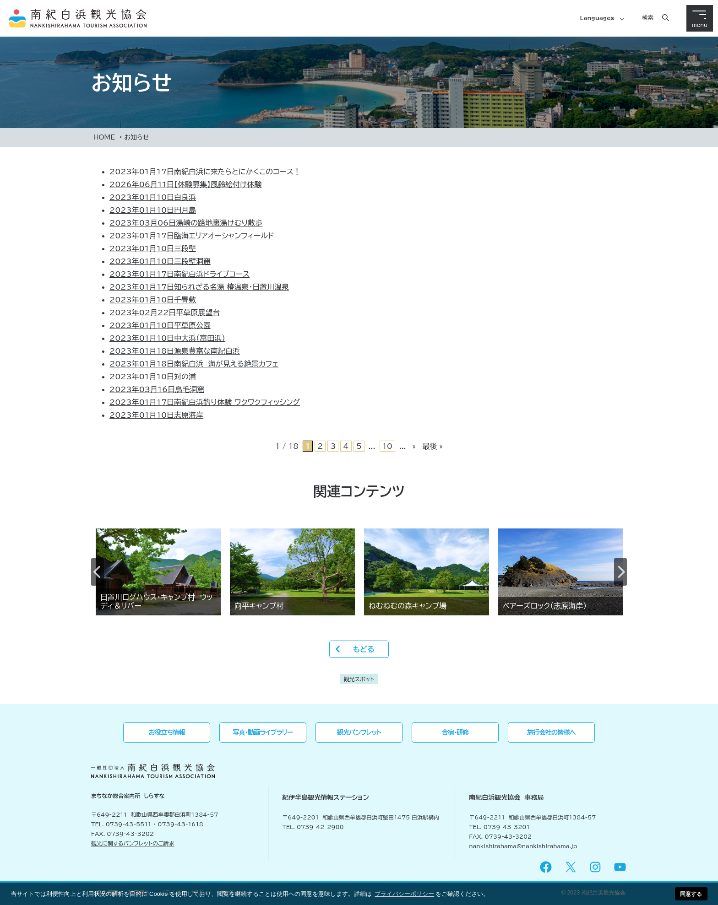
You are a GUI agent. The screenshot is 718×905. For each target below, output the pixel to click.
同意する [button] (691, 894)
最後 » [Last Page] (432, 446)
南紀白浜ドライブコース (179, 274)
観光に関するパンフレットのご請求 (132, 843)
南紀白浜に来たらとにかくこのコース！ (205, 171)
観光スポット (359, 679)
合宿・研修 (455, 732)
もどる (363, 649)
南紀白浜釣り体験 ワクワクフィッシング (204, 402)
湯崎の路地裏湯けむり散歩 (185, 222)
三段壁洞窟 (160, 261)
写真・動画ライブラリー (263, 732)
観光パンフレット (359, 732)
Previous (97, 572)
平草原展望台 (164, 312)
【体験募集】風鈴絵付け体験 (185, 184)
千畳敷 (152, 299)
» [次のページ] (414, 446)
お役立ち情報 (167, 732)
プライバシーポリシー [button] (404, 893)
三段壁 (152, 248)
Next (620, 572)
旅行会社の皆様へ (551, 732)
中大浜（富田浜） (167, 338)
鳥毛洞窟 (156, 389)
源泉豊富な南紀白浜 (174, 351)
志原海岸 (156, 415)
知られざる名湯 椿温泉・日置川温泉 (199, 287)
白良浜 (152, 197)
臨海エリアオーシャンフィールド (191, 235)
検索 (647, 17)
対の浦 (152, 376)
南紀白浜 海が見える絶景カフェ (193, 363)
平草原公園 (160, 325)
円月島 (152, 210)
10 (387, 446)
